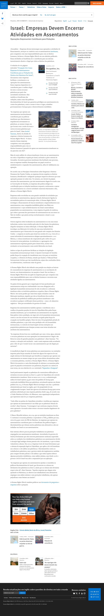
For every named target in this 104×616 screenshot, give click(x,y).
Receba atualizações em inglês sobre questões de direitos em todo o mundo (35, 589)
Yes (41, 15)
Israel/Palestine (46, 530)
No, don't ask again (50, 15)
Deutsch (34, 3)
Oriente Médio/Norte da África (30, 530)
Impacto (51, 7)
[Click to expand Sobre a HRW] (61, 7)
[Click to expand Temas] (22, 7)
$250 (31, 509)
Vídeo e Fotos (41, 7)
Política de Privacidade (15, 597)
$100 (24, 509)
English (24, 3)
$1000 (24, 513)
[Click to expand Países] (13, 7)
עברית (84, 21)
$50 (16, 509)
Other (31, 513)
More (62, 3)
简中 (16, 3)
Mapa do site (25, 597)
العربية (12, 3)
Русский (51, 3)
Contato (6, 597)
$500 (16, 513)
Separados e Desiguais (50, 368)
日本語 (39, 3)
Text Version (33, 597)
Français (29, 3)
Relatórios (31, 7)
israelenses (54, 51)
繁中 (19, 3)
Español (57, 3)
